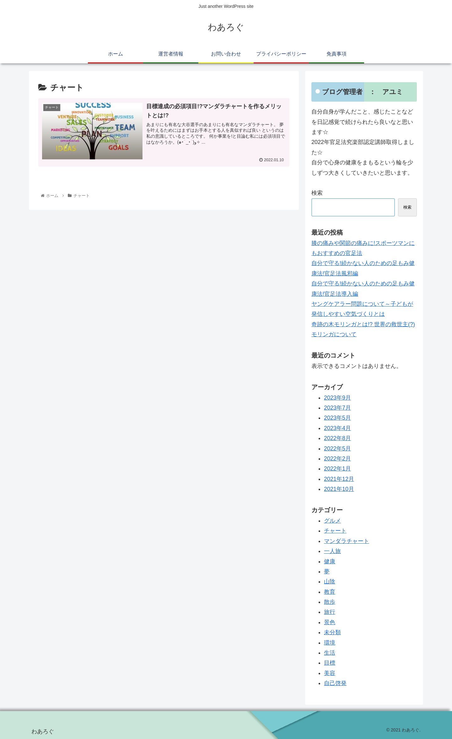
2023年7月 (337, 408)
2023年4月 (337, 428)
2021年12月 (339, 479)
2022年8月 (337, 438)
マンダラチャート (346, 541)
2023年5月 (337, 418)
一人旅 (332, 551)
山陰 (329, 581)
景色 (329, 622)
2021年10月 (339, 489)
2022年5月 (337, 448)
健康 (329, 561)
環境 (329, 643)
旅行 (329, 612)
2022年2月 (337, 458)
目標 (329, 663)
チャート (335, 531)
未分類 (332, 632)
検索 (317, 193)
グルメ (332, 521)
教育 (329, 592)
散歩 (329, 602)
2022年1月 (337, 468)
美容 (329, 673)
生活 (329, 653)
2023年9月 (337, 398)
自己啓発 (335, 683)
